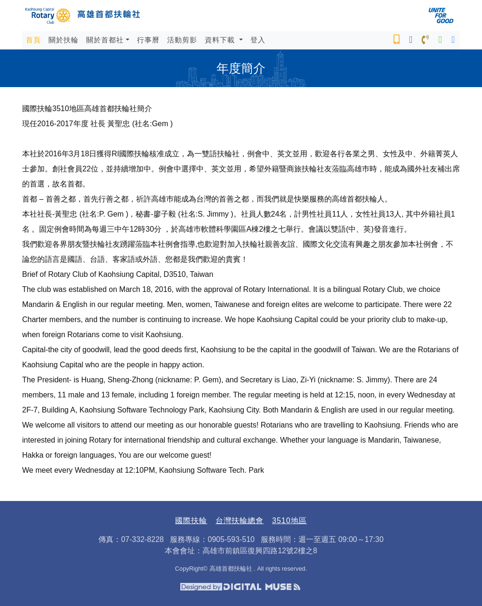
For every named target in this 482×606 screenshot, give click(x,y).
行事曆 (148, 40)
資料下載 (221, 40)
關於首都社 (105, 40)
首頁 (35, 39)
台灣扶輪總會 (240, 521)
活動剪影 (182, 40)
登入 (257, 40)
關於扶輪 (63, 40)
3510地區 (289, 521)
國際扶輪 (191, 521)
